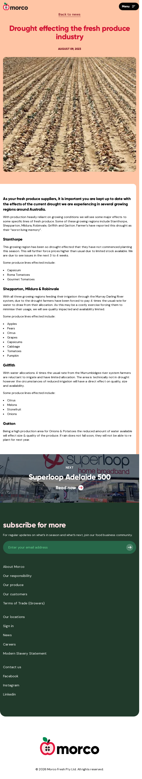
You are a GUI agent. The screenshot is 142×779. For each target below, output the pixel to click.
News (7, 635)
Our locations (14, 617)
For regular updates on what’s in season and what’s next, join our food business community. (67, 535)
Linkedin (9, 694)
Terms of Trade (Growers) (23, 603)
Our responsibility (17, 576)
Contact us (12, 667)
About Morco (13, 566)
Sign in (8, 626)
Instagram (11, 685)
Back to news (69, 14)
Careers (9, 644)
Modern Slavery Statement (25, 653)
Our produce (13, 585)
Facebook (10, 676)
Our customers (15, 594)
